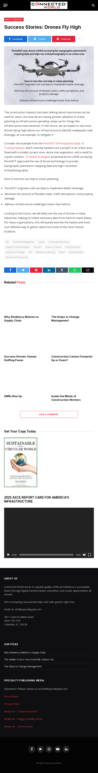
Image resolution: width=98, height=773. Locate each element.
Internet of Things (15, 252)
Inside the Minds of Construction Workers (66, 398)
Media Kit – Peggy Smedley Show (23, 718)
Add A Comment (49, 414)
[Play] (8, 554)
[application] (49, 533)
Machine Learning (45, 252)
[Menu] (5, 5)
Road (62, 252)
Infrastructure (72, 246)
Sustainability (76, 252)
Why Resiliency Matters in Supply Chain (21, 318)
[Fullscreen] (89, 554)
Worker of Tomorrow (17, 257)
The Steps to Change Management (65, 318)
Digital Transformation (18, 246)
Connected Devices (59, 241)
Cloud (41, 241)
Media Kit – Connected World (20, 711)
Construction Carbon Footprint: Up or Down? (72, 358)
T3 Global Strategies (37, 157)
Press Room (11, 696)
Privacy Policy (12, 703)
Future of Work (53, 246)
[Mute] (84, 554)
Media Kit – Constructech (18, 726)
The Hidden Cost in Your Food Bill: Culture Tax (29, 659)
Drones (37, 246)
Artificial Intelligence (23, 241)
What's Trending (13, 19)
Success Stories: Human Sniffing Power (20, 358)
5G (7, 241)
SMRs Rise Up (13, 396)
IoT (30, 252)
